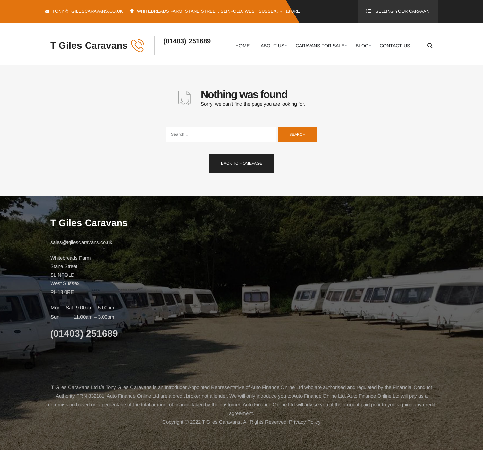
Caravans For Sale (320, 45)
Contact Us (395, 45)
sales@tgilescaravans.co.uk (81, 242)
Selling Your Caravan (402, 11)
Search (297, 134)
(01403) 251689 (187, 41)
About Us (272, 45)
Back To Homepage (241, 163)
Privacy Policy (305, 422)
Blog (362, 45)
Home (242, 45)
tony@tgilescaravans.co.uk (87, 11)
